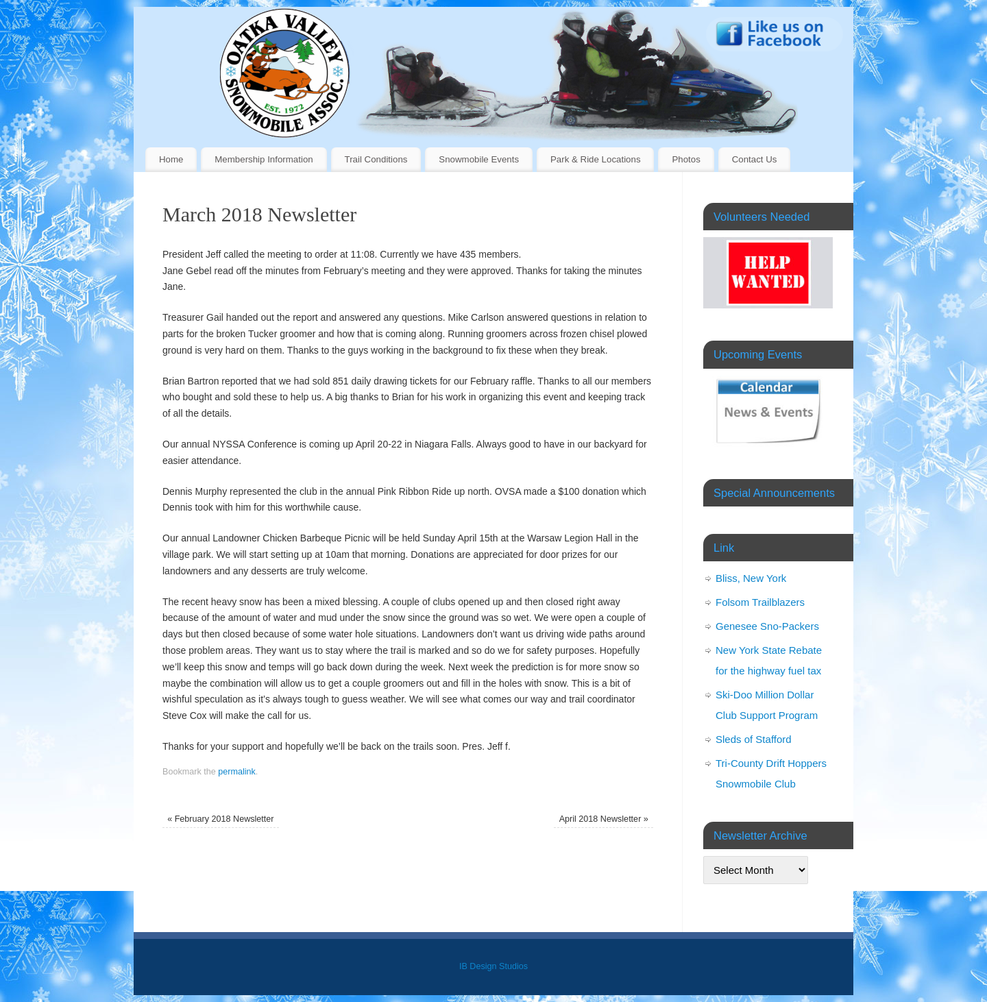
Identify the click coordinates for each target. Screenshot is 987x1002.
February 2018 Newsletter (220, 819)
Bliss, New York (751, 578)
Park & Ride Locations (595, 159)
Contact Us (754, 159)
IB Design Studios (493, 966)
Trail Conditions (376, 159)
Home (171, 159)
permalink (237, 772)
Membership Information (264, 159)
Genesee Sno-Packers (767, 626)
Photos (686, 159)
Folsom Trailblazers (760, 602)
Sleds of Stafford (754, 739)
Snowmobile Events (479, 159)
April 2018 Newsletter (603, 819)
